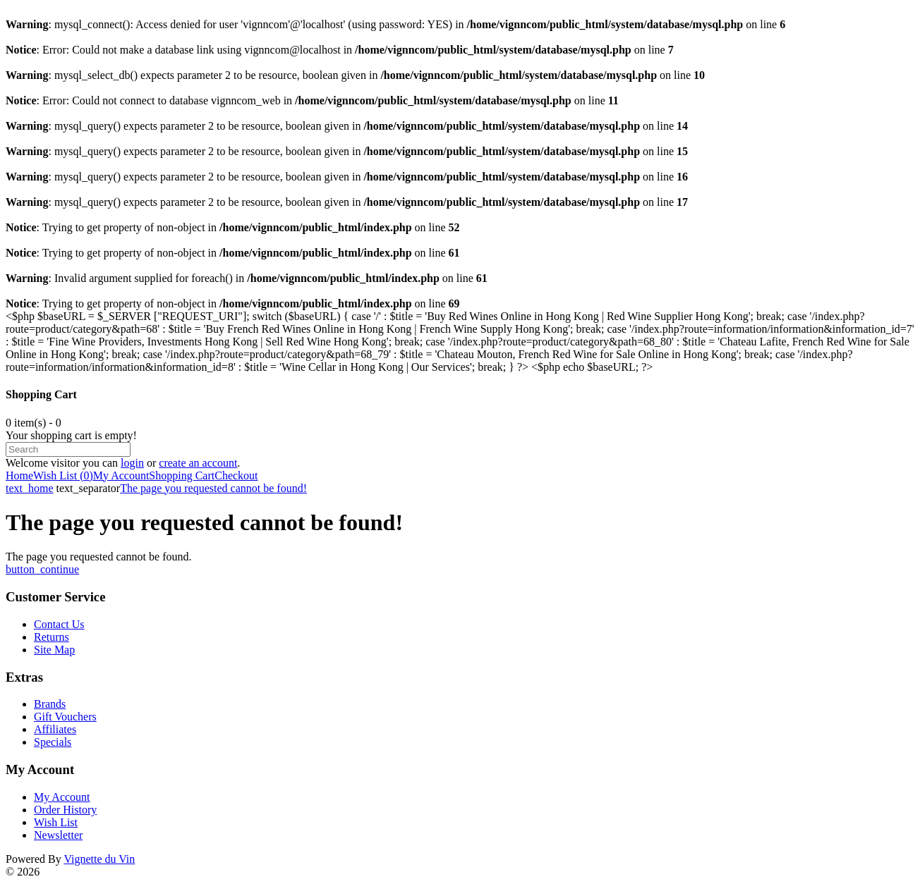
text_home (30, 488)
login (132, 463)
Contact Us (59, 624)
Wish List (56, 822)
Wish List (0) (63, 475)
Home (19, 475)
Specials (52, 742)
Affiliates (55, 729)
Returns (51, 637)
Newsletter (58, 835)
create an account (198, 463)
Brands (50, 704)
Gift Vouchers (65, 717)
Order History (65, 810)
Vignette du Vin (99, 859)
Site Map (54, 650)
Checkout (236, 475)
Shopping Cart (181, 475)
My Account (121, 475)
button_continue (42, 569)
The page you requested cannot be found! (213, 488)
